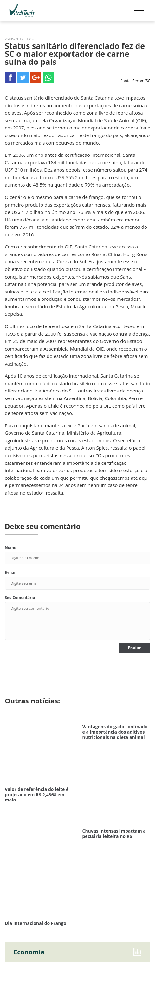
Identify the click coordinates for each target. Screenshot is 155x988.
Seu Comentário (20, 597)
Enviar (134, 647)
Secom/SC (141, 80)
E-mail (10, 572)
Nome (10, 547)
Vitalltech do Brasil (22, 10)
